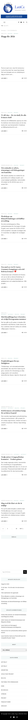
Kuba (2, 686)
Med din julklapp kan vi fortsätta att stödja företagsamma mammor (13, 318)
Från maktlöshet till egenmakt (9, 593)
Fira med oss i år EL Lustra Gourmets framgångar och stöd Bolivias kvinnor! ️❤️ (12, 269)
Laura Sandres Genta (7, 636)
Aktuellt (3, 314)
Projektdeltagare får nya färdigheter (10, 362)
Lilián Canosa (4, 620)
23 (17, 528)
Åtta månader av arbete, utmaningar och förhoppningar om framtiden (12, 170)
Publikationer (6, 702)
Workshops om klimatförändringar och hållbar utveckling (12, 218)
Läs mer (4, 78)
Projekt (16, 33)
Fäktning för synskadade (9, 682)
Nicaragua (4, 690)
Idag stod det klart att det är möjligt (11, 504)
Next (21, 529)
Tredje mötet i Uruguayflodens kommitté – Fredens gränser (12, 458)
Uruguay (4, 706)
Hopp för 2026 (8, 36)
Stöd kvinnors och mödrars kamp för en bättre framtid (13, 411)
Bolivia (10, 33)
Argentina (4, 670)
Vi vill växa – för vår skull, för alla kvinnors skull (13, 116)
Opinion (3, 694)
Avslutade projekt (7, 674)
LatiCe (20, 6)
